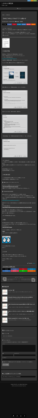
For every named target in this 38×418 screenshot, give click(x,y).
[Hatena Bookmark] (24, 24)
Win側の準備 (5, 41)
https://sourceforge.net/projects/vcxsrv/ (9, 58)
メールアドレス (16, 353)
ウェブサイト (4, 357)
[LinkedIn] (19, 24)
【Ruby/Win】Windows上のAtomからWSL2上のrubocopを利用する (20, 297)
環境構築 (21, 21)
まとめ (4, 46)
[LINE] (23, 271)
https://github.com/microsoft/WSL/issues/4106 (10, 200)
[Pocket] (28, 24)
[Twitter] (4, 24)
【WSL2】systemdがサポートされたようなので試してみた (18, 318)
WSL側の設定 (5, 43)
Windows (17, 21)
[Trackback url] (19, 377)
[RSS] (33, 24)
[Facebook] (9, 24)
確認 (4, 44)
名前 (3, 353)
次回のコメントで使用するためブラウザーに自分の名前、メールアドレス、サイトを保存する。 (18, 361)
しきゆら (33, 263)
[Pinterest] (14, 24)
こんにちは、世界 (11, 290)
